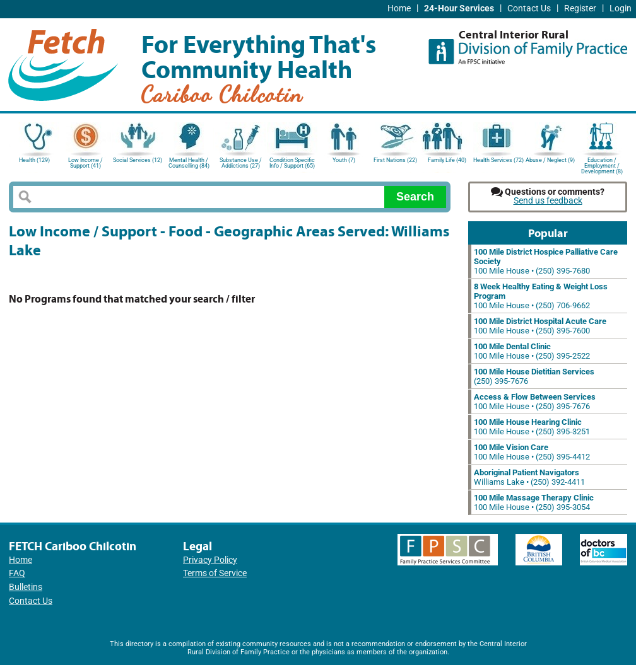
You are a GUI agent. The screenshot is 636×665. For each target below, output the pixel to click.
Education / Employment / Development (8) (602, 165)
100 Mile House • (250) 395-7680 (546, 261)
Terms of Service (215, 573)
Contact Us (529, 8)
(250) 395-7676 (534, 376)
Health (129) (34, 160)
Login (621, 8)
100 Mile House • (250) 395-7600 (540, 325)
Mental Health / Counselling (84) (188, 163)
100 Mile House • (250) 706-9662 (541, 296)
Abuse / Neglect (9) (550, 160)
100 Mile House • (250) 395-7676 (535, 401)
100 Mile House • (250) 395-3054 (534, 502)
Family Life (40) (447, 160)
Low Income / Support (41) (85, 163)
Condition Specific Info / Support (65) (292, 163)
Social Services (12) (137, 160)
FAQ (17, 573)
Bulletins (25, 587)
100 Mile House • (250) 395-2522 (532, 351)
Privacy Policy (210, 560)
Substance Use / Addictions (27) (241, 163)
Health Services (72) (498, 160)
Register (580, 8)
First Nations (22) (395, 160)
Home (399, 8)
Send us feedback (548, 200)
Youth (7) (344, 160)
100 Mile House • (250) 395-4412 (532, 451)
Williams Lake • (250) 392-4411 (529, 477)
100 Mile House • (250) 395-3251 (532, 426)
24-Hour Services (459, 8)
